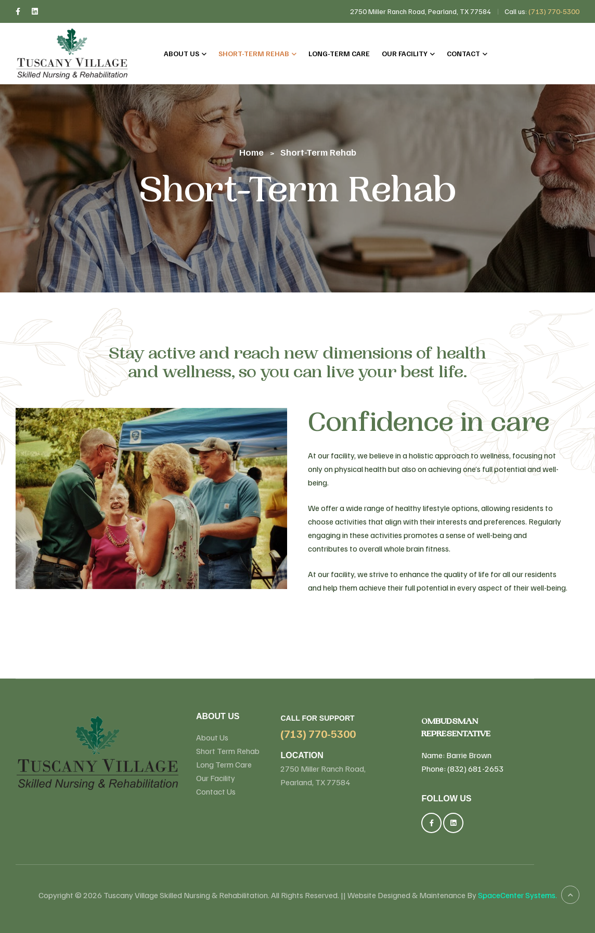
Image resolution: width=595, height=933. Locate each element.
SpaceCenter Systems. (517, 895)
